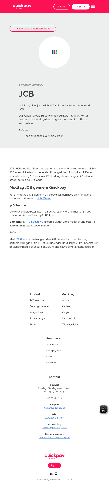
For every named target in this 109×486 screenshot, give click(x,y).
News (49, 356)
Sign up (80, 6)
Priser (33, 324)
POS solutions (37, 300)
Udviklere (51, 362)
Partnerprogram (38, 318)
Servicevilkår (69, 318)
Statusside (52, 344)
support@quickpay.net (54, 408)
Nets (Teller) (44, 198)
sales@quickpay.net (54, 417)
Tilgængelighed (70, 324)
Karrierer (66, 306)
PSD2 (19, 239)
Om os (65, 300)
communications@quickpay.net (54, 437)
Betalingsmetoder (39, 306)
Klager (65, 312)
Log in (61, 6)
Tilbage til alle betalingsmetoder (32, 28)
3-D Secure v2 (34, 221)
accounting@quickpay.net (54, 427)
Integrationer (37, 312)
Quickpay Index (54, 350)
